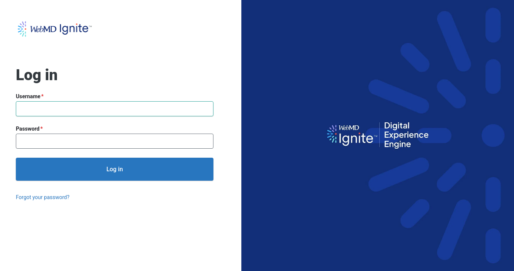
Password (28, 129)
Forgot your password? (42, 197)
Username (28, 96)
